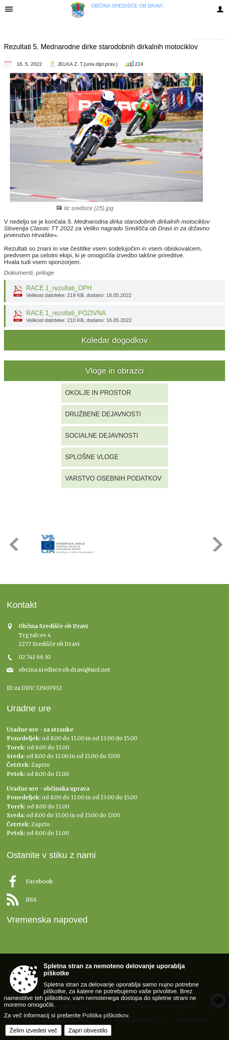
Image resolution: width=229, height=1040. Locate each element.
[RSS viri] (114, 897)
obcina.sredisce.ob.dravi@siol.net (64, 670)
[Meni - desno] (220, 9)
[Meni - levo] (9, 9)
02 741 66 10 (35, 657)
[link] (196, 39)
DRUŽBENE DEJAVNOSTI (103, 414)
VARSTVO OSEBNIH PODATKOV (113, 478)
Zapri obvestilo (88, 1030)
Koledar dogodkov (114, 340)
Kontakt (22, 605)
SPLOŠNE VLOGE (92, 457)
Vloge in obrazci (114, 370)
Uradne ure (29, 708)
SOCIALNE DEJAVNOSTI (101, 435)
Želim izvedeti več (33, 1030)
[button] (13, 544)
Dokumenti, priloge (29, 272)
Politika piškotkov (105, 1015)
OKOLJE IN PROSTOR (98, 392)
